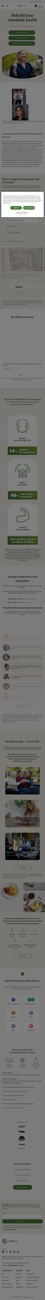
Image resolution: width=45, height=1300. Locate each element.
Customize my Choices (22, 212)
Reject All (16, 207)
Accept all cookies (28, 207)
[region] (22, 204)
